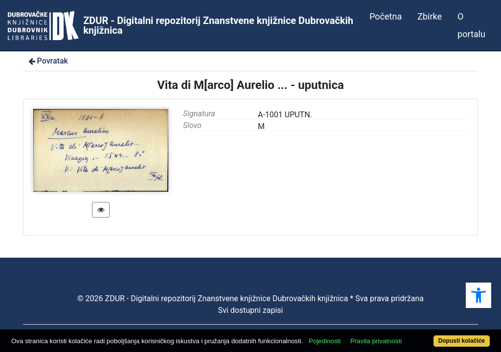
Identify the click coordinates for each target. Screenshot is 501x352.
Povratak (47, 61)
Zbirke (429, 16)
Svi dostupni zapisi (250, 310)
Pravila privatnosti (401, 324)
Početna (385, 16)
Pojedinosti (349, 324)
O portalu (471, 25)
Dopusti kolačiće (434, 335)
